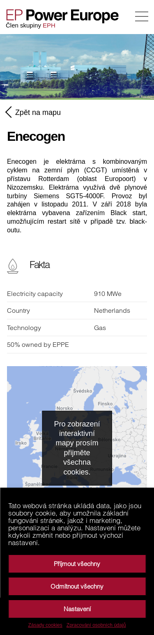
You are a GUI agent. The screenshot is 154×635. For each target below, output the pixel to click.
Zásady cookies (45, 625)
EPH (49, 25)
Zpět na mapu (34, 112)
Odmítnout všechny (77, 586)
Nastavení (77, 609)
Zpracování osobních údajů (96, 625)
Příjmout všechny (77, 564)
